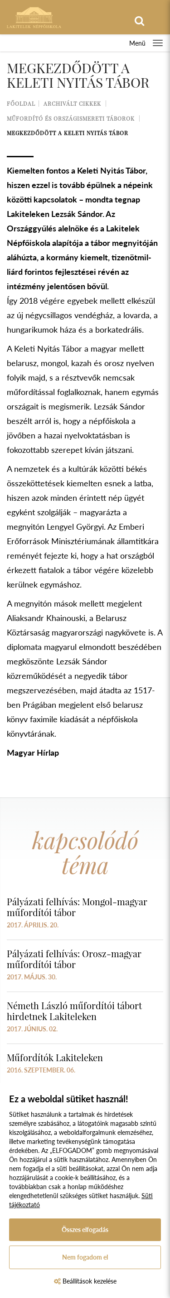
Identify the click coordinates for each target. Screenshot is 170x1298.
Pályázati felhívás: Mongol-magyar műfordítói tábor (77, 906)
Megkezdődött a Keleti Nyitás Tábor (67, 132)
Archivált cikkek (72, 103)
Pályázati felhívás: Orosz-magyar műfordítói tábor (74, 958)
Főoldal (21, 103)
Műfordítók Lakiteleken (55, 1057)
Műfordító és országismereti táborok (71, 118)
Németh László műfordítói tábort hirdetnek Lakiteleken (74, 1010)
